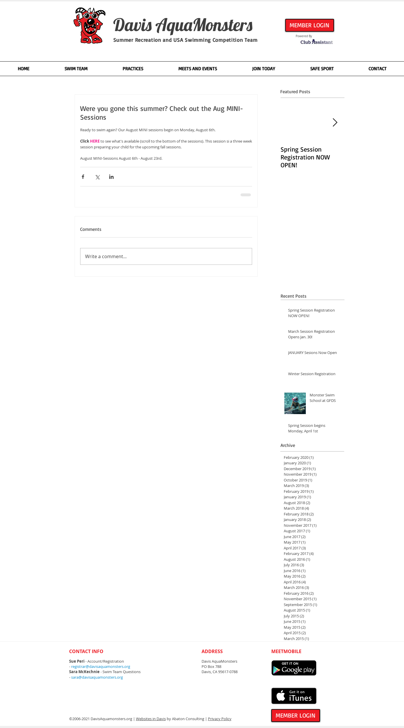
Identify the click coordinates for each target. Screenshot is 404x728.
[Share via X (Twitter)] (97, 176)
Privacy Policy (219, 718)
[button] (76, 69)
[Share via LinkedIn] (111, 176)
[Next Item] (335, 122)
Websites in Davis (151, 718)
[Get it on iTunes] (294, 696)
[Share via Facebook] (83, 176)
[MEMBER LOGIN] (309, 25)
